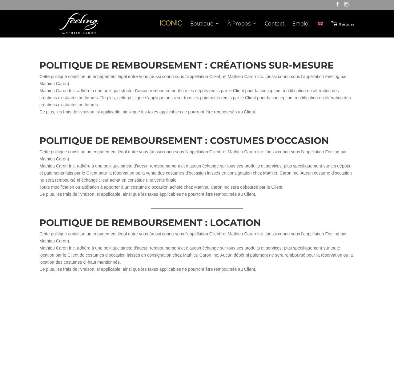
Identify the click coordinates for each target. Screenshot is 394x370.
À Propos (239, 24)
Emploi (301, 24)
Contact (274, 24)
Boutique (201, 24)
